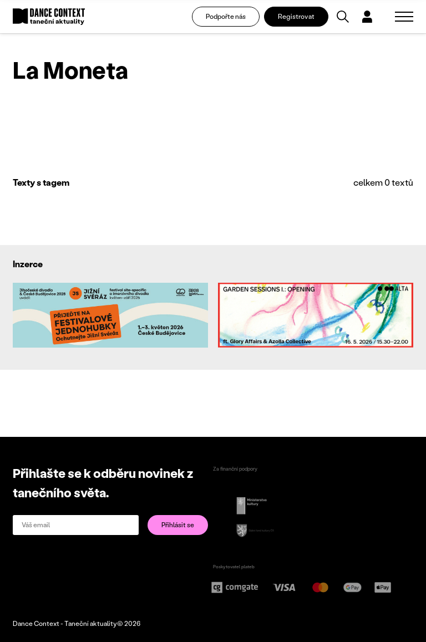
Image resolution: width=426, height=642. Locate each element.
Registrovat (296, 16)
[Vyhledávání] (343, 17)
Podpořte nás (226, 16)
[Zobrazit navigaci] (404, 17)
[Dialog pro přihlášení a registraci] (367, 17)
